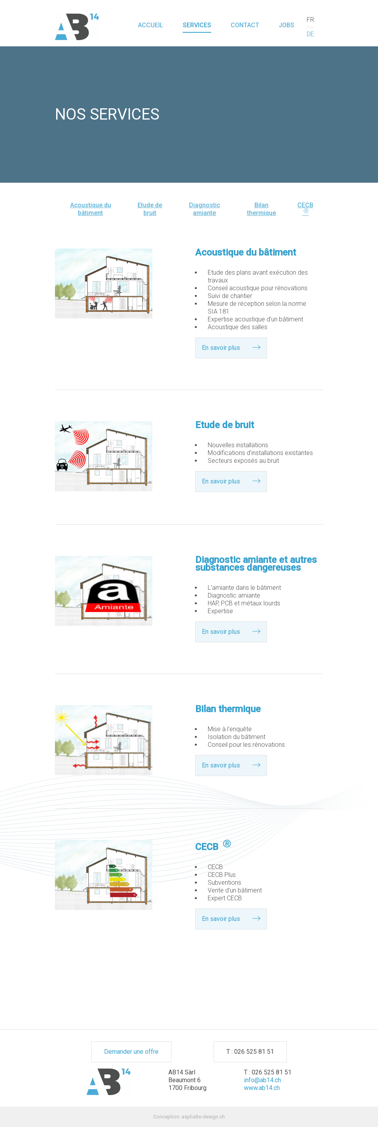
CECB (305, 209)
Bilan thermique (261, 209)
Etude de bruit (150, 209)
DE (310, 34)
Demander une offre (131, 1051)
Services (197, 25)
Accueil (150, 25)
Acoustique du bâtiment (90, 209)
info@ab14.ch (262, 1080)
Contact (245, 25)
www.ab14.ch (262, 1088)
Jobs (286, 25)
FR (310, 19)
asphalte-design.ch (203, 1117)
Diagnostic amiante (204, 209)
